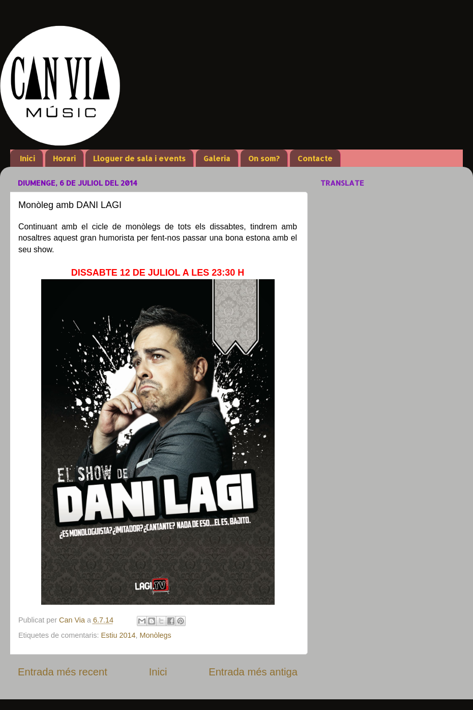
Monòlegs (155, 635)
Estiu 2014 (118, 635)
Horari (64, 158)
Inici (27, 158)
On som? (264, 158)
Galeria (216, 158)
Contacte (315, 158)
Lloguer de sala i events (139, 158)
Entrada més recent (62, 671)
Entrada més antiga (253, 671)
